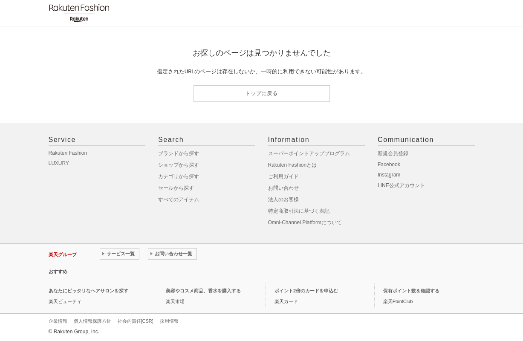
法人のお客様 (283, 199)
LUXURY (59, 163)
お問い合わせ (283, 188)
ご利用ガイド (283, 176)
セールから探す (176, 188)
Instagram (389, 175)
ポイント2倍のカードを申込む (306, 290)
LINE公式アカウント (401, 185)
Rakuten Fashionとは (292, 165)
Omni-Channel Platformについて (305, 222)
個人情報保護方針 (92, 321)
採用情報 (169, 321)
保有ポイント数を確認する (411, 290)
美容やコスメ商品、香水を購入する (203, 290)
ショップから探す (178, 165)
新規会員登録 (393, 153)
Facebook (389, 165)
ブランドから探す (178, 153)
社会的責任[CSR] (135, 321)
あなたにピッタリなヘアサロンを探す (88, 290)
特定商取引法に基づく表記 (298, 211)
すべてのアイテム (178, 199)
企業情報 (58, 321)
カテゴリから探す (178, 176)
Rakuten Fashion (68, 153)
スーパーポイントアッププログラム (309, 153)
